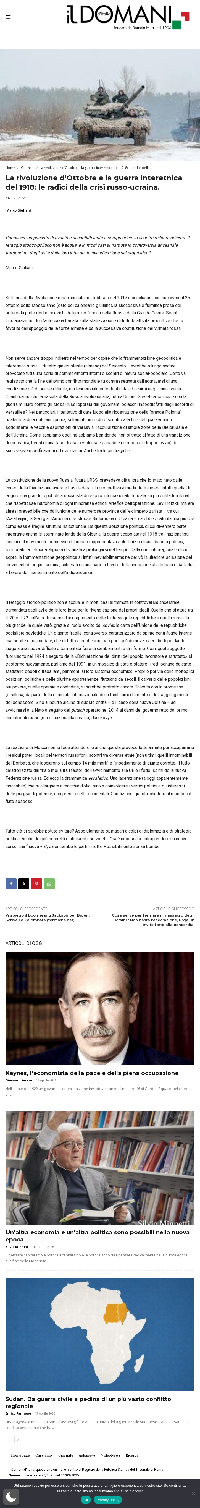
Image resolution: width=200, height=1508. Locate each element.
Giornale (27, 167)
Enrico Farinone (18, 1413)
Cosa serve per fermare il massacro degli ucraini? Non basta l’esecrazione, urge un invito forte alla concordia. (153, 920)
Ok (85, 1500)
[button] (11, 1497)
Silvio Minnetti (18, 1247)
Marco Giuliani (18, 210)
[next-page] (17, 1439)
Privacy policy (107, 1500)
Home (10, 167)
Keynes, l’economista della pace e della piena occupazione (92, 1073)
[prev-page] (9, 1439)
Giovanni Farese (19, 1080)
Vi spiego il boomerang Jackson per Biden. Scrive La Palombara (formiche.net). (48, 917)
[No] (193, 1493)
